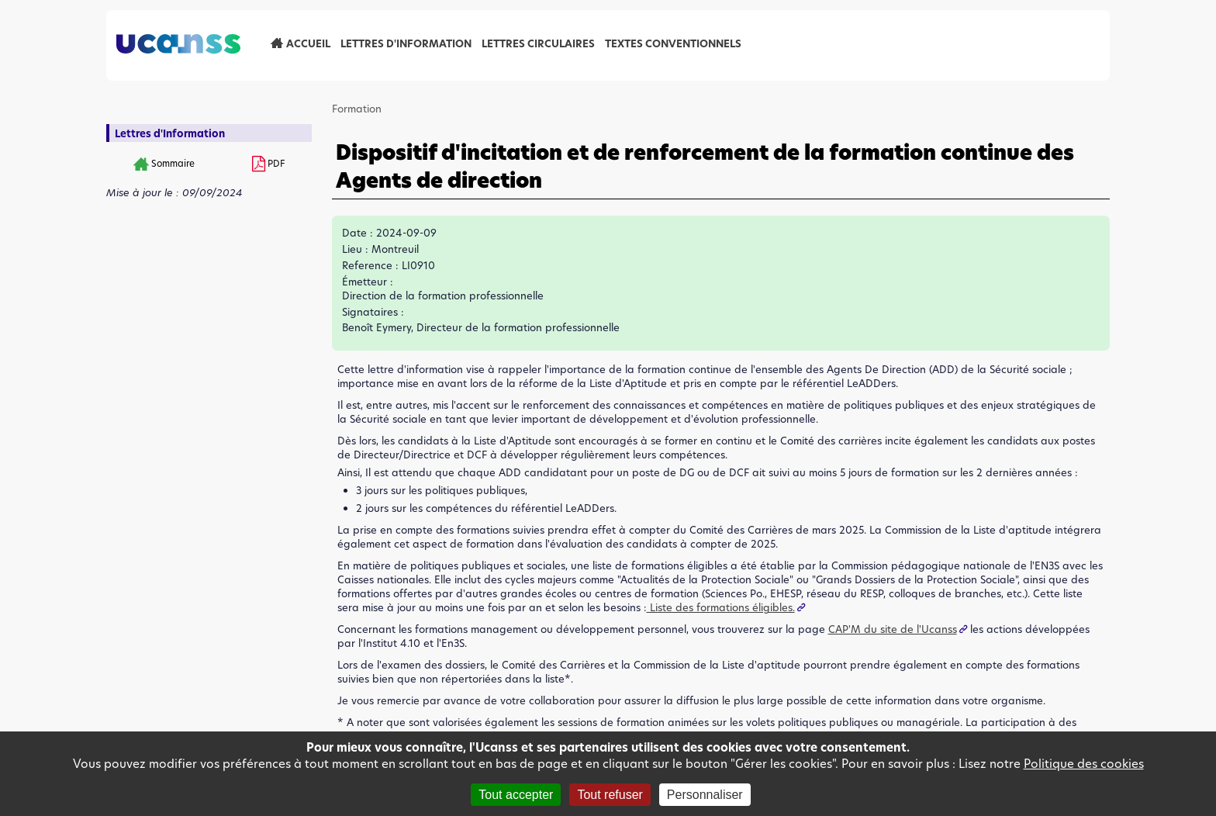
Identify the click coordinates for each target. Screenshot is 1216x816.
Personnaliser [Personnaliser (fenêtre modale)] (705, 794)
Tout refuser (609, 794)
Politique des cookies (1084, 763)
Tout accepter (515, 794)
